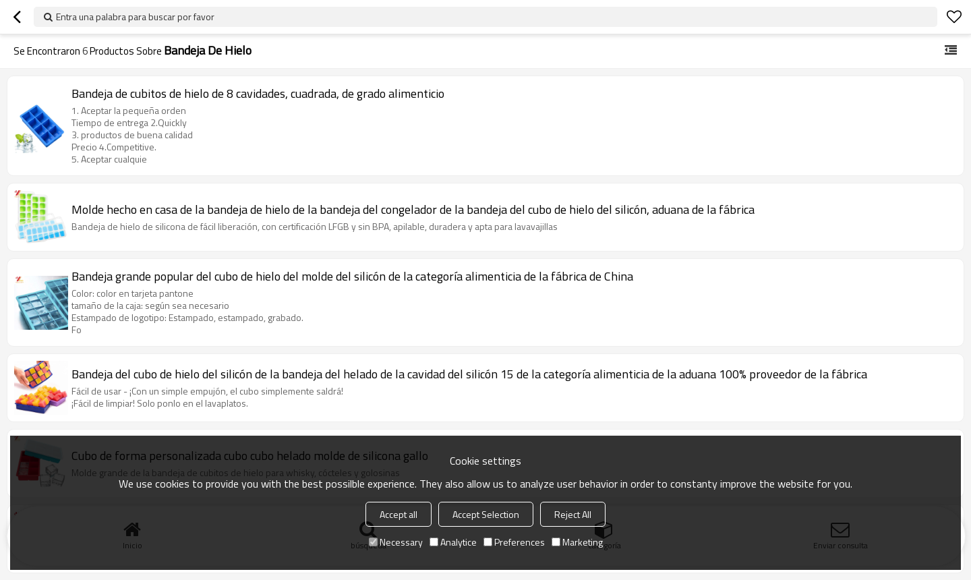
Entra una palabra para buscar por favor (135, 16)
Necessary (396, 542)
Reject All (572, 514)
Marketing (577, 542)
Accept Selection (485, 514)
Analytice (453, 542)
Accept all (398, 514)
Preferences (514, 542)
